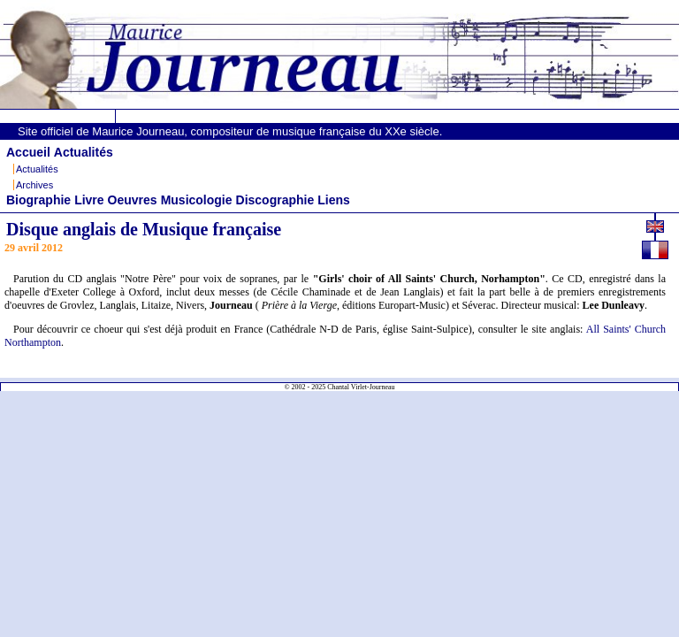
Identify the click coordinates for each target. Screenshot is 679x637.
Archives (34, 185)
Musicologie (197, 200)
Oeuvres (132, 200)
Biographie (38, 200)
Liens (333, 200)
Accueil (28, 152)
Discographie (275, 200)
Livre (88, 200)
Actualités (83, 152)
